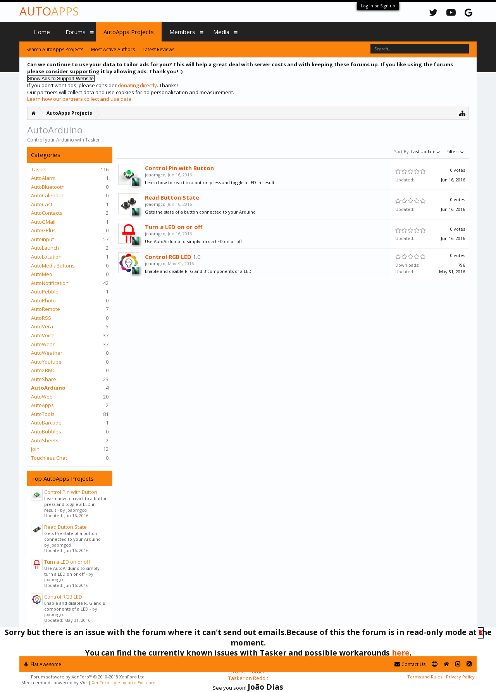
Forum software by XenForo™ (88, 677)
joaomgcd (155, 175)
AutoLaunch (45, 247)
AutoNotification (50, 283)
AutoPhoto (43, 300)
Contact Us (409, 664)
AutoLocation (46, 256)
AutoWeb (42, 396)
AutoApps (42, 405)
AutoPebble (45, 291)
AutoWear (43, 344)
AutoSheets (45, 440)
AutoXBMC (43, 370)
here (401, 652)
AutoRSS (41, 317)
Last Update (426, 151)
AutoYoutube (46, 361)
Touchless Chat (49, 457)
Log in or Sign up (378, 6)
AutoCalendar (47, 195)
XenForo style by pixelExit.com (123, 682)
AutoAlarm (43, 177)
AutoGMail (43, 221)
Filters (455, 151)
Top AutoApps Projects (62, 478)
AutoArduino (48, 387)
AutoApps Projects (128, 32)
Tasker (39, 169)
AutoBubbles (46, 431)
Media (221, 32)
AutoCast (41, 204)
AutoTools (43, 414)
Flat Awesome (42, 664)
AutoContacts (46, 212)
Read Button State (65, 526)
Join (35, 448)
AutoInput (42, 239)
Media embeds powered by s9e (54, 682)
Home (41, 32)
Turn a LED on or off (67, 561)
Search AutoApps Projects (54, 49)
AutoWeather (46, 352)
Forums (75, 32)
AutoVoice (43, 335)
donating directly (137, 85)
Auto (49, 11)
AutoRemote (45, 308)
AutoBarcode (46, 422)
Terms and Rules (424, 677)
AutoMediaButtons (53, 265)
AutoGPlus (43, 230)
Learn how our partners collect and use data (79, 98)
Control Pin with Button (70, 491)
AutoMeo (41, 274)
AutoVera (42, 326)
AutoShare (43, 379)
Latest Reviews (158, 49)
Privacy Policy (460, 677)
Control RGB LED (63, 596)
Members (182, 32)
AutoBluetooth (48, 186)
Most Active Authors (113, 49)
